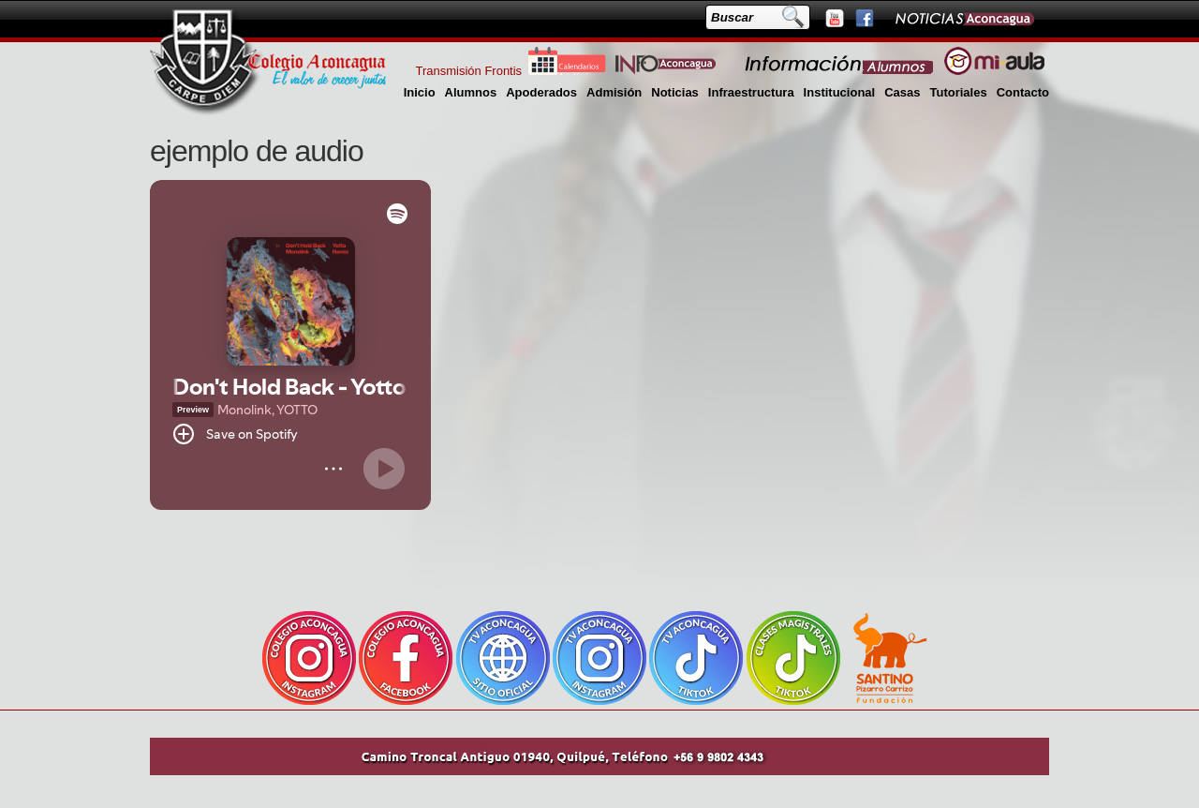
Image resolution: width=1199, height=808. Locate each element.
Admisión (614, 92)
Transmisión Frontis (468, 71)
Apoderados (541, 92)
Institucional (840, 92)
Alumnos (471, 92)
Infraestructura (751, 92)
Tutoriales (957, 92)
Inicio (420, 92)
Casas (902, 92)
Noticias (675, 92)
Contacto (1023, 92)
